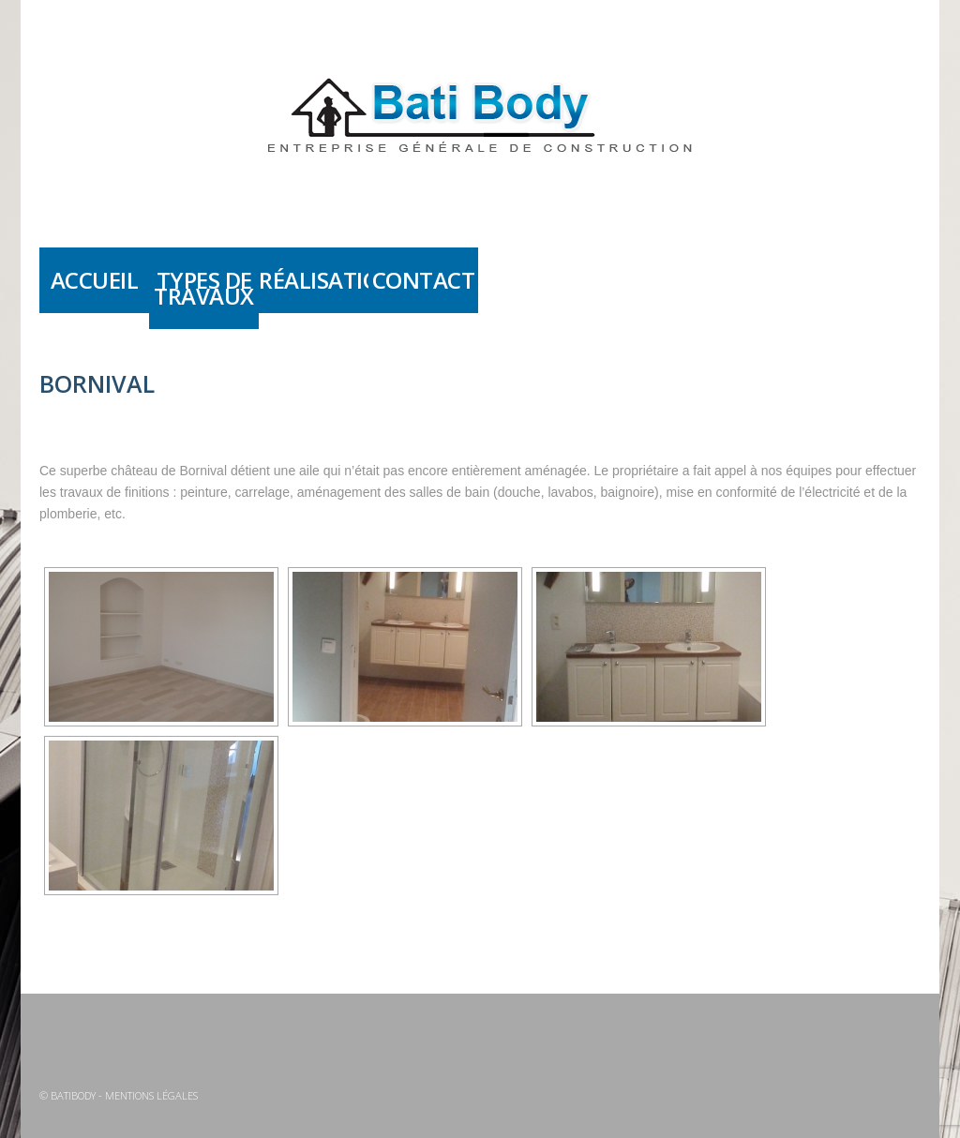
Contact (423, 279)
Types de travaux (204, 287)
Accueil (95, 279)
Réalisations (313, 279)
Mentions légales (151, 1095)
